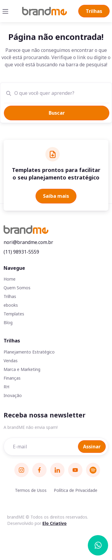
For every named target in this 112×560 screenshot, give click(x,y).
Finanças (12, 378)
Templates (14, 314)
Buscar (57, 113)
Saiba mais (56, 196)
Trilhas (94, 11)
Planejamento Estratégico (29, 352)
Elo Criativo (54, 523)
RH (6, 387)
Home (10, 279)
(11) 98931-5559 (21, 251)
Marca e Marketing (22, 369)
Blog (8, 322)
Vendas (11, 360)
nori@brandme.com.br (28, 242)
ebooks (11, 305)
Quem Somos (17, 288)
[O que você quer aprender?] (59, 92)
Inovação (13, 395)
